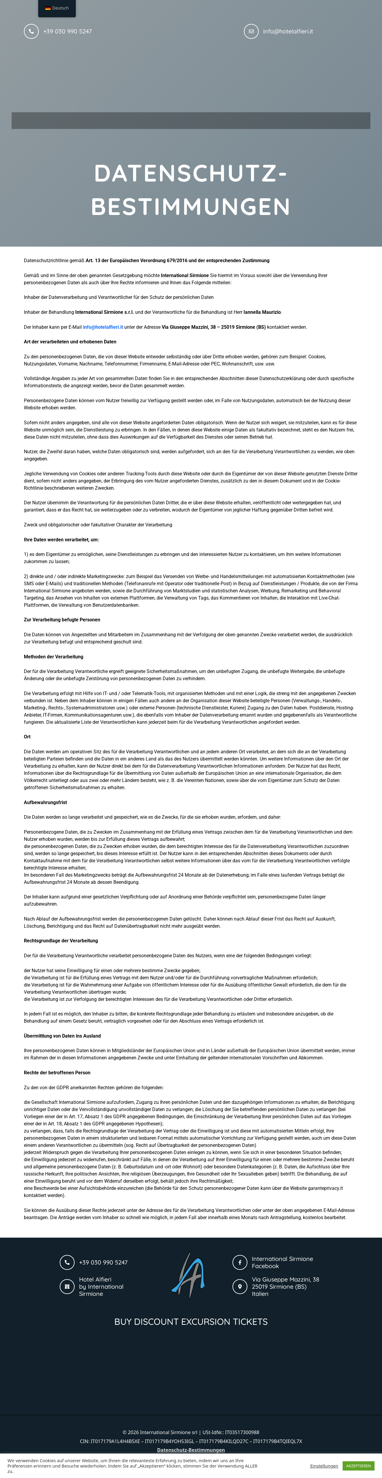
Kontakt (281, 119)
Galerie (243, 119)
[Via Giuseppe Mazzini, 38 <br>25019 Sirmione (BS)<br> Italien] (239, 1283)
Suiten (204, 119)
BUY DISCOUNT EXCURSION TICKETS (191, 1318)
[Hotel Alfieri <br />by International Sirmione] (67, 1283)
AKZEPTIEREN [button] (358, 1465)
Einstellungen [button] (324, 1465)
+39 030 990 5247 (67, 31)
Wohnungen (156, 119)
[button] (156, 119)
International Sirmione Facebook (282, 1259)
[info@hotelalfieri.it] (251, 31)
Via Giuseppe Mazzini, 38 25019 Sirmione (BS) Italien (285, 1283)
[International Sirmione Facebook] (239, 1259)
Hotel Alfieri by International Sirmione (101, 1283)
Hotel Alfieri (104, 119)
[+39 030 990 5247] (31, 31)
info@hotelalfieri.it (288, 31)
